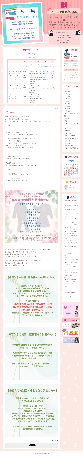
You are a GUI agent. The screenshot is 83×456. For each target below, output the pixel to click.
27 (64, 174)
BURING (67, 143)
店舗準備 (67, 101)
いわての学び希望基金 (71, 148)
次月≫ (33, 57)
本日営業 (67, 108)
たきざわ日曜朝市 (70, 135)
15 (68, 170)
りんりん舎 (68, 133)
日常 (66, 99)
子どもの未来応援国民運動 (71, 115)
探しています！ (69, 121)
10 (73, 168)
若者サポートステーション (71, 125)
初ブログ (67, 96)
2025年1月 (71, 161)
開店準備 (67, 106)
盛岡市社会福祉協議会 (71, 138)
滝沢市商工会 (69, 145)
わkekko (67, 118)
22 (68, 172)
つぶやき (67, 103)
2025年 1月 (31, 54)
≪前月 (29, 57)
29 (68, 174)
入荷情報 (67, 111)
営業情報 (67, 130)
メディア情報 (69, 128)
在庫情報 (67, 91)
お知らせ (11, 112)
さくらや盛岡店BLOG (64, 11)
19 (77, 170)
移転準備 (67, 140)
